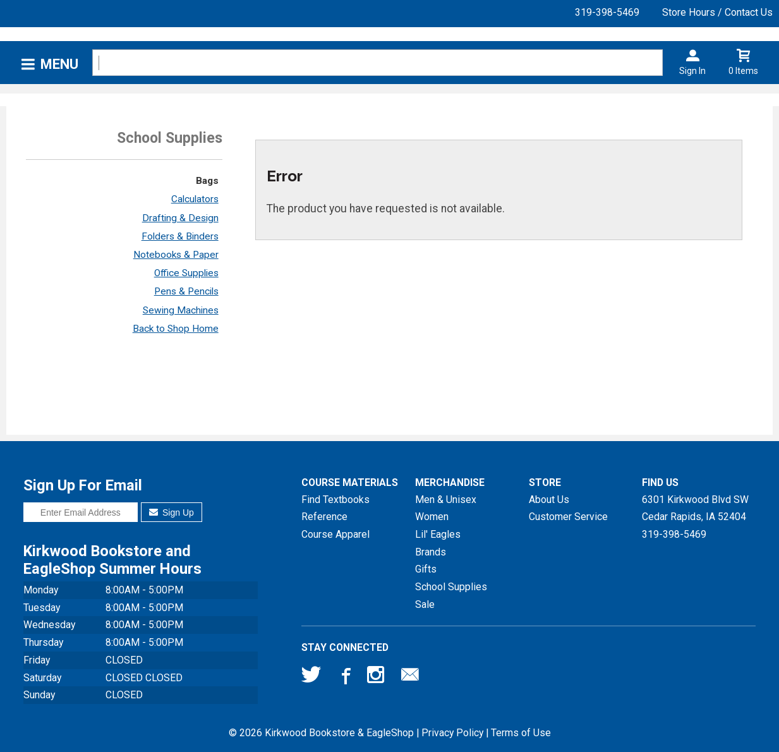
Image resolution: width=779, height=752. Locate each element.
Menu (59, 64)
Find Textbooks (335, 500)
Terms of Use (521, 733)
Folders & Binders (180, 236)
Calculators (195, 199)
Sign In (692, 71)
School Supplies (451, 587)
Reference (324, 517)
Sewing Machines (181, 310)
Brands (430, 552)
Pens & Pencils (186, 291)
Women (432, 517)
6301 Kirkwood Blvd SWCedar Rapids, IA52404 (695, 508)
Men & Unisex (445, 500)
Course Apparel (335, 534)
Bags (207, 180)
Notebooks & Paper (176, 254)
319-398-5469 (607, 12)
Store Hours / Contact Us (717, 12)
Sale (425, 604)
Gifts (426, 569)
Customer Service (568, 517)
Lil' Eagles (438, 534)
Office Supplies (186, 273)
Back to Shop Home (176, 328)
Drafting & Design (180, 218)
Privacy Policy (452, 733)
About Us (549, 500)
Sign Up (171, 512)
